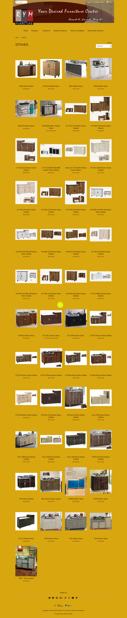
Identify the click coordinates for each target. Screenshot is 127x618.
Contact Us (46, 31)
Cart (110, 2)
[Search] (21, 2)
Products (35, 31)
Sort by (109, 43)
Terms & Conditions (77, 31)
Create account (99, 2)
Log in (88, 2)
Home (26, 31)
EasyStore (81, 610)
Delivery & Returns (60, 31)
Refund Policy (68, 614)
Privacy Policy (59, 614)
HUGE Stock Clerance (95, 31)
